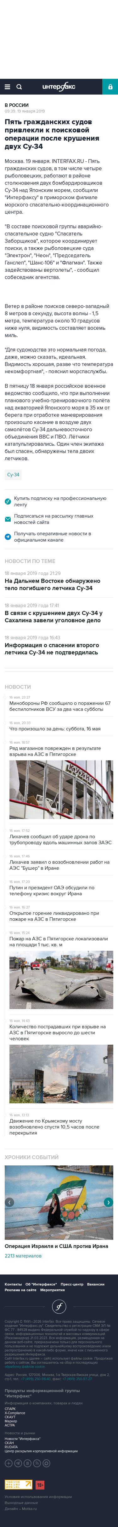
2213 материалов (23, 1256)
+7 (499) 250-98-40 (36, 1379)
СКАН (9, 1443)
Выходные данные (21, 1503)
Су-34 (13, 475)
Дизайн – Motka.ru (21, 1509)
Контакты (13, 1284)
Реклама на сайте (21, 1290)
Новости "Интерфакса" (23, 1439)
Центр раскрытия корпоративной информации (41, 1451)
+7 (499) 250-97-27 (77, 1379)
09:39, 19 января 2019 (25, 111)
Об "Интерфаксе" (41, 1284)
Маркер (11, 1421)
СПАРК (10, 1409)
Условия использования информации (38, 1497)
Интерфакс (59, 87)
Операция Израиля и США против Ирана (56, 1246)
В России (17, 105)
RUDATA (11, 1447)
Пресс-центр (72, 1284)
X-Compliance (15, 1413)
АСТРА (10, 1425)
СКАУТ (10, 1417)
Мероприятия (52, 1290)
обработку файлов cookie (25, 1367)
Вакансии (95, 1284)
